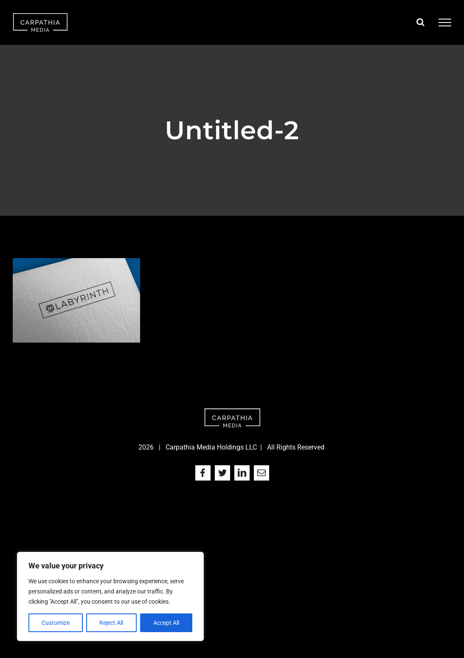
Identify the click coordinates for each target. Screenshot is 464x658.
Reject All (111, 622)
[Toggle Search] (420, 22)
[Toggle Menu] (444, 22)
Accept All (166, 622)
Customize (56, 622)
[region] (110, 596)
